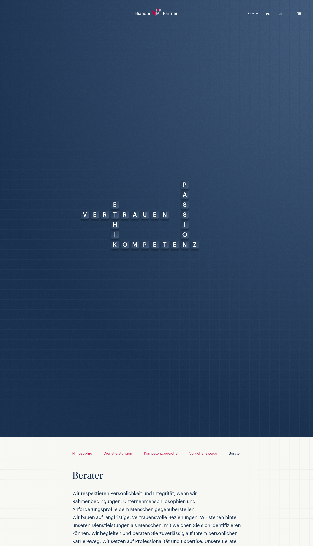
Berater (235, 453)
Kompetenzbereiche (160, 453)
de (268, 13)
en (280, 13)
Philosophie (82, 453)
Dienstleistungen (118, 453)
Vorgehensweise (203, 453)
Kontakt (253, 13)
